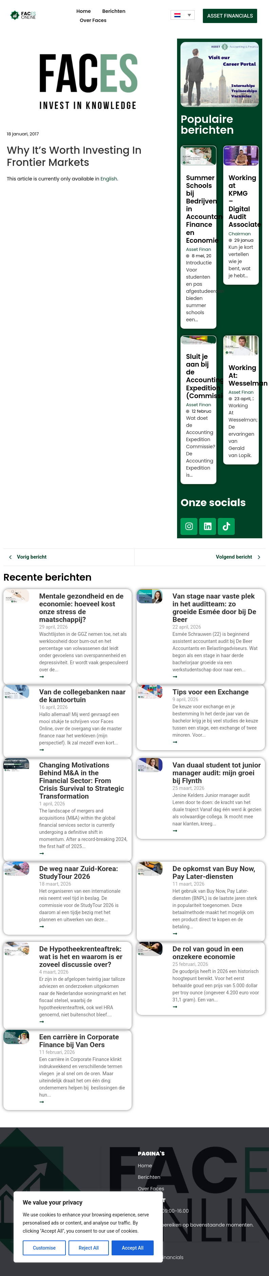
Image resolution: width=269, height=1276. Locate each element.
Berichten (114, 11)
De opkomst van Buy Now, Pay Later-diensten (214, 873)
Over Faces (93, 20)
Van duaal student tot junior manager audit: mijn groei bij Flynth (217, 773)
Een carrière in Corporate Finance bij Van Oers (79, 1041)
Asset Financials (203, 249)
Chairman (240, 234)
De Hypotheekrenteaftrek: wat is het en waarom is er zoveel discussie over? (80, 957)
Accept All (132, 1248)
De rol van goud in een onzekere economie (208, 953)
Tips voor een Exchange (211, 692)
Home (83, 11)
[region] (88, 1226)
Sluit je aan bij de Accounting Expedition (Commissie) (208, 376)
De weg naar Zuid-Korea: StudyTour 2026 (78, 873)
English (108, 178)
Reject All (89, 1248)
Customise (44, 1248)
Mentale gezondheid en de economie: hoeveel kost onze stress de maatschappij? (81, 608)
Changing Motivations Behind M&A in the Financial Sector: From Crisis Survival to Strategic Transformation (81, 780)
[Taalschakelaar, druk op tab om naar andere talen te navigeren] (183, 15)
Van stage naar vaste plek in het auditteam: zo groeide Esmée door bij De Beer (214, 608)
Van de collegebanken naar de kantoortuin (82, 696)
